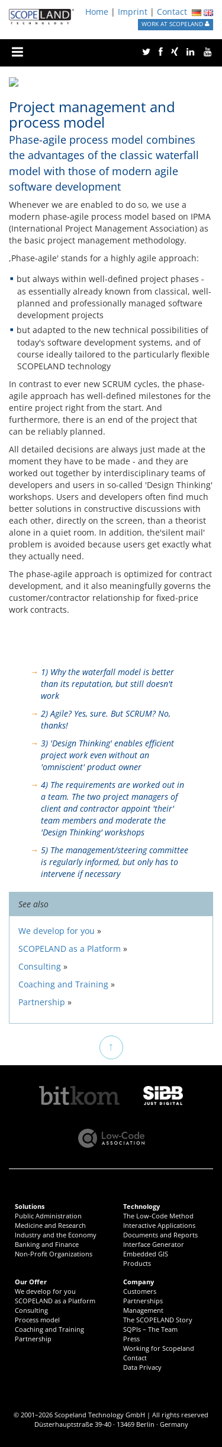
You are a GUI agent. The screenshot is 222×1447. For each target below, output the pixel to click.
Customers (139, 1291)
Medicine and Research (50, 1225)
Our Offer (31, 1281)
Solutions (29, 1206)
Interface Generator (153, 1244)
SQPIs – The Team (150, 1329)
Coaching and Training (49, 1329)
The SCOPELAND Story (157, 1319)
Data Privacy (142, 1367)
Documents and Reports (160, 1234)
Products (137, 1263)
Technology (141, 1206)
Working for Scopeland (158, 1348)
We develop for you (45, 1291)
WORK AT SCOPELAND (175, 24)
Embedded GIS (145, 1253)
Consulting (31, 1310)
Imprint (132, 11)
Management (143, 1310)
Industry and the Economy (55, 1234)
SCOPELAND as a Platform (55, 1300)
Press (131, 1338)
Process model (37, 1319)
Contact (172, 11)
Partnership (33, 1338)
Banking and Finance (47, 1244)
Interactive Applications (159, 1225)
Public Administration (48, 1215)
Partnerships (143, 1300)
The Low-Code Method (158, 1215)
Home (96, 11)
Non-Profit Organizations (53, 1253)
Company (138, 1281)
